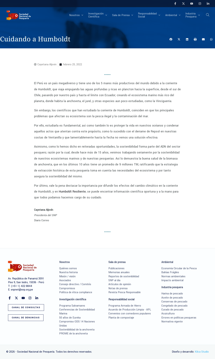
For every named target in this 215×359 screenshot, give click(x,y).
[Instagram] (199, 3)
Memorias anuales (119, 272)
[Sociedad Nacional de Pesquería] (18, 15)
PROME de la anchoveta (73, 333)
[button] (81, 15)
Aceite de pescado (172, 298)
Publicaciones (116, 268)
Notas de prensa (117, 288)
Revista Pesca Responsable (124, 292)
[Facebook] (175, 3)
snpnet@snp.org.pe (22, 290)
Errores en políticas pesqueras (178, 318)
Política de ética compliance (75, 292)
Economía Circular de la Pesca (179, 268)
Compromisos (67, 288)
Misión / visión (67, 276)
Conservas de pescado (174, 302)
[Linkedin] (208, 3)
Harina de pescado (172, 293)
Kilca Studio (202, 352)
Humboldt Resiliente (72, 191)
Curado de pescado (172, 310)
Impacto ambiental (172, 280)
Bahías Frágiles (170, 272)
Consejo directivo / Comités (75, 284)
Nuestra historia (68, 272)
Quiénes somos (68, 268)
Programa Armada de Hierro (124, 306)
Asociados (65, 280)
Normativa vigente (172, 321)
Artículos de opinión (119, 284)
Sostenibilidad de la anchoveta (76, 330)
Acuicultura (168, 313)
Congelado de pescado (174, 306)
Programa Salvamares (72, 306)
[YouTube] (191, 3)
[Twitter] (183, 3)
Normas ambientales (173, 276)
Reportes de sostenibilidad (123, 276)
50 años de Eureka (70, 318)
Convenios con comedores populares (129, 313)
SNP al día (114, 280)
